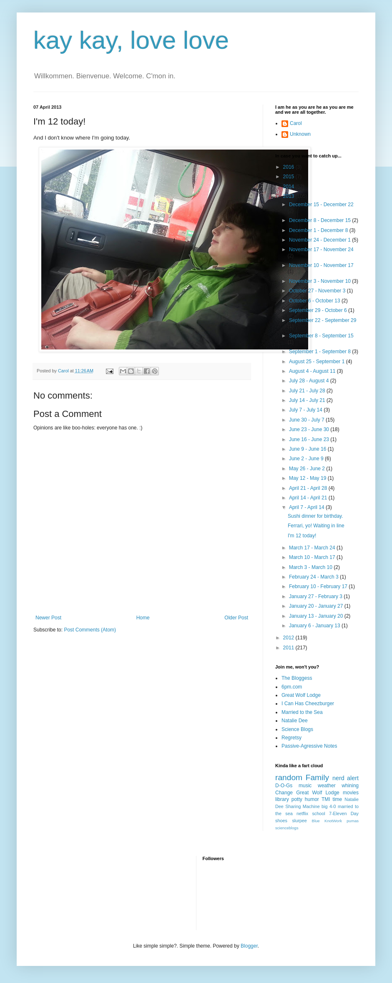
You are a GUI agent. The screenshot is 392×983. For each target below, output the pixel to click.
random (288, 777)
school (318, 813)
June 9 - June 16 (308, 449)
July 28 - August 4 (309, 381)
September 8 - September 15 (321, 336)
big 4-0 (329, 806)
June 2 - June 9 (307, 459)
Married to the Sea (302, 712)
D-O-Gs (283, 785)
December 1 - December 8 (319, 230)
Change (284, 793)
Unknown (300, 134)
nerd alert (345, 778)
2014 (289, 187)
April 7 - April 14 (307, 507)
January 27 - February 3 (316, 596)
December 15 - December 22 (321, 204)
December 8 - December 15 (320, 220)
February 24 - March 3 (314, 577)
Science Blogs (297, 729)
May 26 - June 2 (307, 469)
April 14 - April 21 (309, 498)
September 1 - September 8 (320, 351)
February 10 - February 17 (319, 586)
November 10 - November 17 (321, 265)
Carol (296, 123)
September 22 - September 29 (322, 320)
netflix (302, 813)
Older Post (236, 618)
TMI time (332, 799)
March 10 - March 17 (313, 557)
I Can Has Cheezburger (307, 703)
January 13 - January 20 (316, 616)
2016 (289, 167)
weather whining (338, 785)
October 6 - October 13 (315, 301)
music (305, 785)
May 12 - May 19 (308, 478)
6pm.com (291, 687)
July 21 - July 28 (308, 391)
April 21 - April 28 (309, 488)
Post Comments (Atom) (90, 630)
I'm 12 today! (302, 536)
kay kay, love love (131, 40)
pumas (353, 820)
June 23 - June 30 (309, 429)
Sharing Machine (302, 806)
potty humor (305, 799)
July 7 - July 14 (306, 410)
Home (143, 618)
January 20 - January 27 (316, 606)
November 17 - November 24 (321, 249)
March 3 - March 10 (311, 567)
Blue (315, 820)
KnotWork (333, 820)
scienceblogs (286, 828)
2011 (289, 648)
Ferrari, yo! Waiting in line (316, 526)
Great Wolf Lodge (301, 695)
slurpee (299, 820)
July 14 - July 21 (308, 400)
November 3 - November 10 (320, 281)
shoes (281, 820)
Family (317, 777)
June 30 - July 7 (307, 420)
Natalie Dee (294, 721)
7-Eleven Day (344, 813)
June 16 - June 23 (309, 439)
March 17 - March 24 (313, 548)
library (282, 799)
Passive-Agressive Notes (309, 746)
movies (351, 793)
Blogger (249, 946)
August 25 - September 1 (317, 361)
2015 (289, 177)
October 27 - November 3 (318, 291)
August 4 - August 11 (313, 371)
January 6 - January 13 (315, 626)
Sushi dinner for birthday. (315, 516)
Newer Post (48, 618)
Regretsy (291, 738)
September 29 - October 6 (318, 310)
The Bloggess (296, 678)
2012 (289, 638)
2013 (289, 196)
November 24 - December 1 (320, 240)
